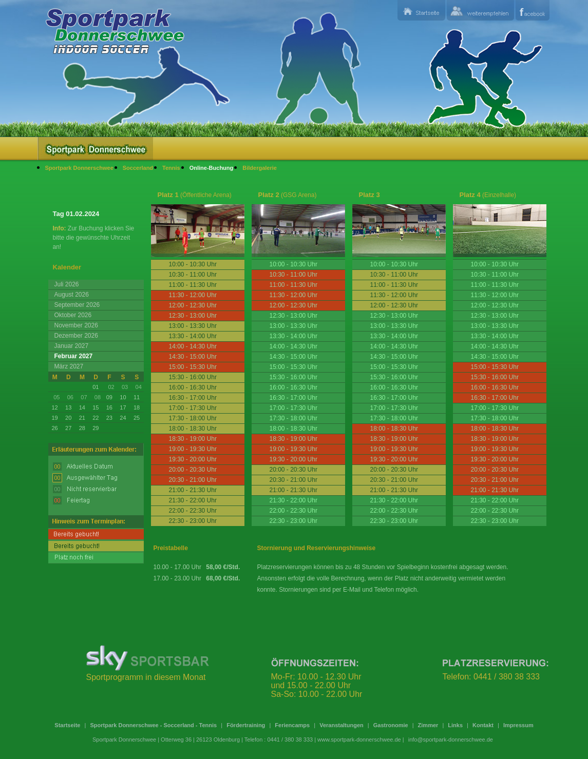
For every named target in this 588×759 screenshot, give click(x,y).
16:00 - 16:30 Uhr (293, 387)
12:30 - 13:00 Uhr (293, 315)
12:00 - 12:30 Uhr (495, 305)
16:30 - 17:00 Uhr (293, 397)
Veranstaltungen (341, 725)
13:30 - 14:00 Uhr (293, 336)
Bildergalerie (259, 168)
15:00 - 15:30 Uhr (293, 367)
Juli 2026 (66, 284)
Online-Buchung (211, 168)
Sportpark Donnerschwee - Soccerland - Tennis (153, 725)
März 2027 (69, 366)
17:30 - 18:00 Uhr (293, 418)
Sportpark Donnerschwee (79, 168)
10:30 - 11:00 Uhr (495, 274)
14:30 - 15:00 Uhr (293, 356)
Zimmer (428, 725)
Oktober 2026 (73, 315)
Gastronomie (390, 725)
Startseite (67, 725)
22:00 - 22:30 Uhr (293, 510)
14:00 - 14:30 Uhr (293, 346)
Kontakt (483, 725)
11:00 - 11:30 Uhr (495, 284)
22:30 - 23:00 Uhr (293, 520)
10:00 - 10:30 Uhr (293, 264)
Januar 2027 (71, 345)
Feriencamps (292, 725)
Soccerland (138, 168)
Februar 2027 (73, 356)
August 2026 (71, 294)
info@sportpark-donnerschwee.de (450, 739)
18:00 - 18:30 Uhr (293, 428)
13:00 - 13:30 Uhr (293, 325)
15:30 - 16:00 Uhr (293, 377)
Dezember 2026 (76, 335)
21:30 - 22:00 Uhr (293, 500)
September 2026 (77, 304)
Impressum (518, 725)
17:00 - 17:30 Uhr (293, 408)
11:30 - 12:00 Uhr (495, 295)
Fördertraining (245, 725)
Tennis (171, 168)
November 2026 (76, 325)
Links (455, 725)
